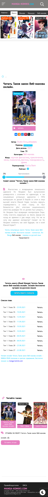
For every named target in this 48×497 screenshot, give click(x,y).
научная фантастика (20, 158)
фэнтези (24, 160)
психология (15, 160)
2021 (29, 148)
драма (24, 162)
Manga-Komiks (23, 4)
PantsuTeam (30, 166)
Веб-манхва (28, 154)
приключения (36, 158)
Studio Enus (22, 142)
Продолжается (28, 145)
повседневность (37, 160)
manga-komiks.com (16, 361)
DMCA (25, 485)
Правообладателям (11, 485)
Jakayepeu (32, 142)
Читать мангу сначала (24, 293)
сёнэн (6, 160)
